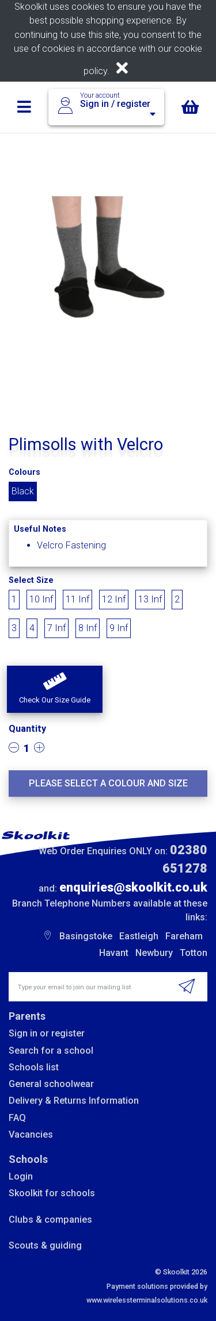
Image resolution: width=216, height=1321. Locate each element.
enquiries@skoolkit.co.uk (133, 887)
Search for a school (51, 1050)
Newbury (154, 952)
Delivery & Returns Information (74, 1100)
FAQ (17, 1117)
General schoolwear (51, 1083)
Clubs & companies (50, 1219)
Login (21, 1176)
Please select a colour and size (108, 783)
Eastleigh (138, 936)
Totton (193, 952)
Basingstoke (85, 936)
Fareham (184, 936)
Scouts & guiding (45, 1245)
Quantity (27, 728)
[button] (55, 689)
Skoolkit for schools (52, 1193)
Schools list (34, 1067)
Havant (113, 952)
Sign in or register (47, 1033)
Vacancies (31, 1134)
